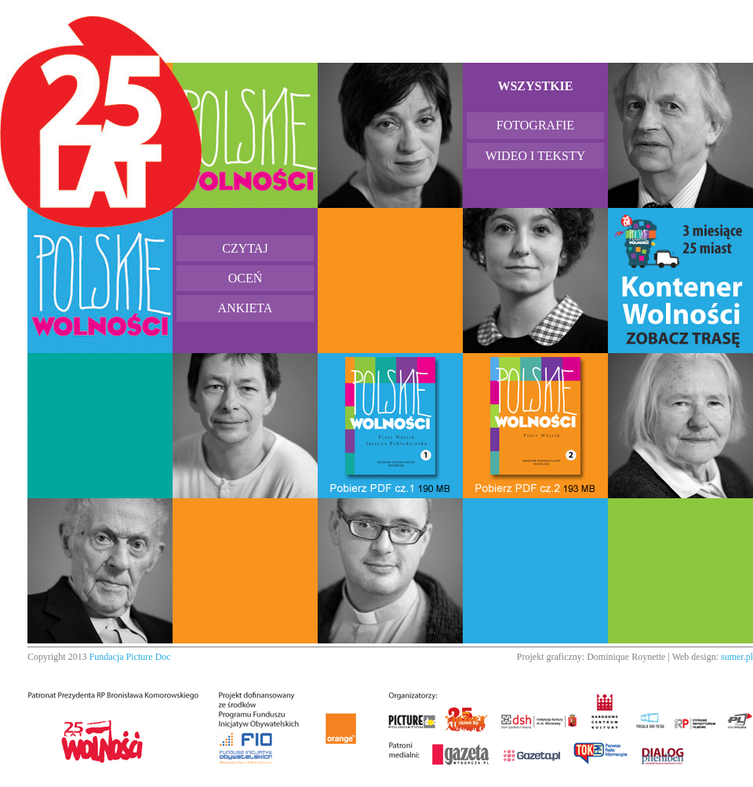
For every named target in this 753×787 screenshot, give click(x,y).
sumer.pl (737, 656)
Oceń (245, 278)
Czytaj (244, 248)
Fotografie (535, 125)
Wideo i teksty (536, 155)
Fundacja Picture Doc (130, 656)
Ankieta (245, 308)
